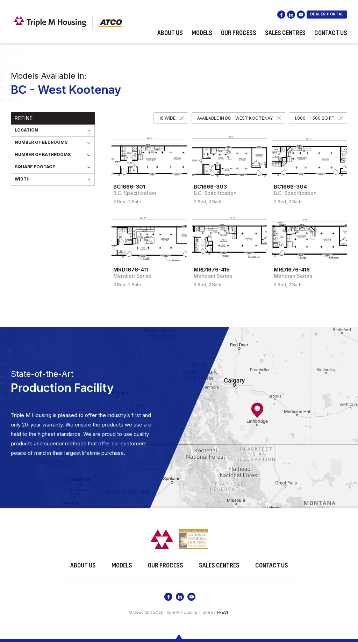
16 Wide (167, 118)
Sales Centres (285, 33)
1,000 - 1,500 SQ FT (314, 118)
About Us (170, 33)
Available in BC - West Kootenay (235, 118)
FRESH (223, 612)
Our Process (238, 33)
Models (202, 33)
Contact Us (330, 33)
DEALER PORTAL (327, 14)
